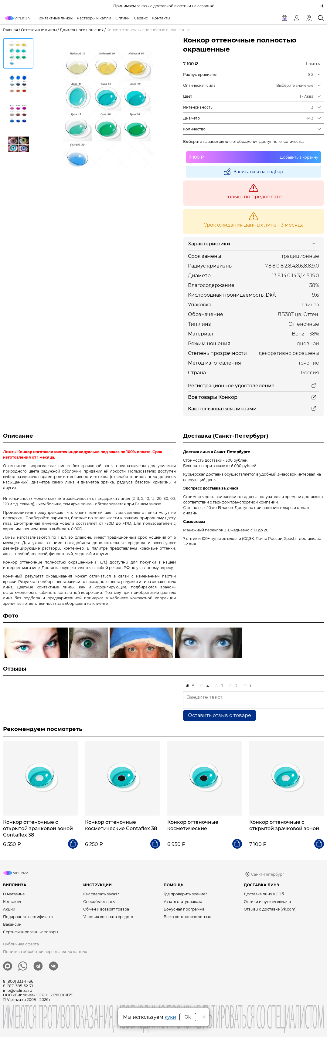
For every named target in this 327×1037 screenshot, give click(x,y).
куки (170, 1017)
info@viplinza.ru (17, 990)
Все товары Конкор (212, 397)
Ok (188, 1017)
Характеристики (209, 244)
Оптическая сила (199, 85)
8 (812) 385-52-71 (18, 986)
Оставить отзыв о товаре (219, 715)
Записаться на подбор (258, 171)
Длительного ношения (82, 30)
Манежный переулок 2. (205, 530)
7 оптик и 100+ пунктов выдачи (212, 538)
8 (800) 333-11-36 (18, 981)
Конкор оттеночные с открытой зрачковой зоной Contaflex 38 (38, 828)
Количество (194, 129)
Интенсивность (198, 107)
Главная (10, 30)
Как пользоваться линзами (222, 409)
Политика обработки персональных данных (45, 951)
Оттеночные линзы (39, 30)
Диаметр (191, 118)
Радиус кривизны (199, 74)
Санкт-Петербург (267, 874)
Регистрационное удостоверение (231, 386)
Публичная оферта (21, 944)
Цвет (187, 96)
